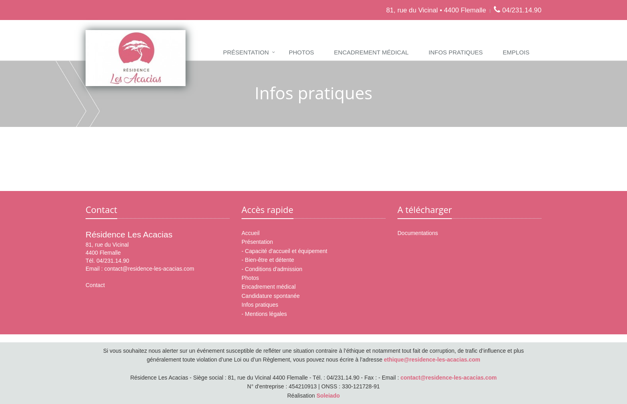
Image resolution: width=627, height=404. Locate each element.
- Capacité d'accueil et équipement (284, 251)
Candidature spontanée (271, 296)
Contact (95, 285)
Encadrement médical (371, 52)
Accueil (251, 233)
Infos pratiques (456, 52)
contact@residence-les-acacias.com (149, 268)
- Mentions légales (264, 314)
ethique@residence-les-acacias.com (432, 359)
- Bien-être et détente (268, 260)
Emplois (516, 52)
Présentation (246, 52)
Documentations (417, 233)
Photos (301, 52)
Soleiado (327, 395)
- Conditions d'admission (272, 269)
